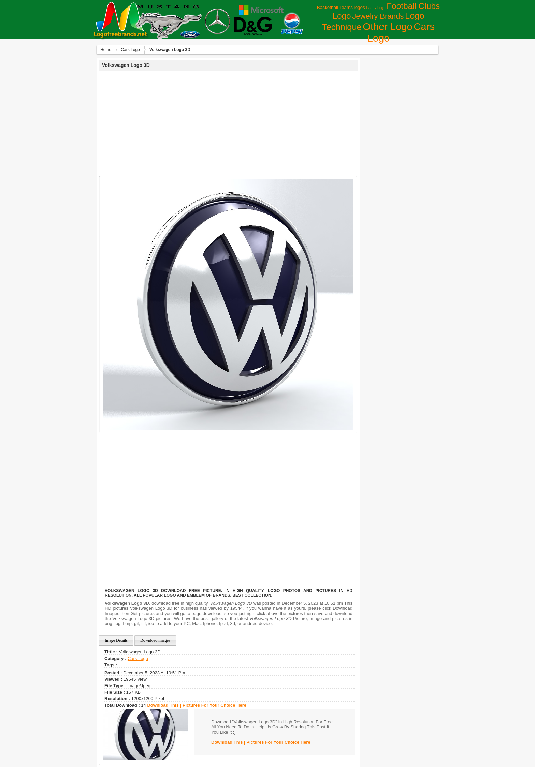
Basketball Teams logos (341, 7)
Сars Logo (130, 49)
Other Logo (387, 26)
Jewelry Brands (378, 16)
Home (105, 49)
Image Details (116, 640)
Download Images (155, 640)
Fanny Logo (375, 7)
